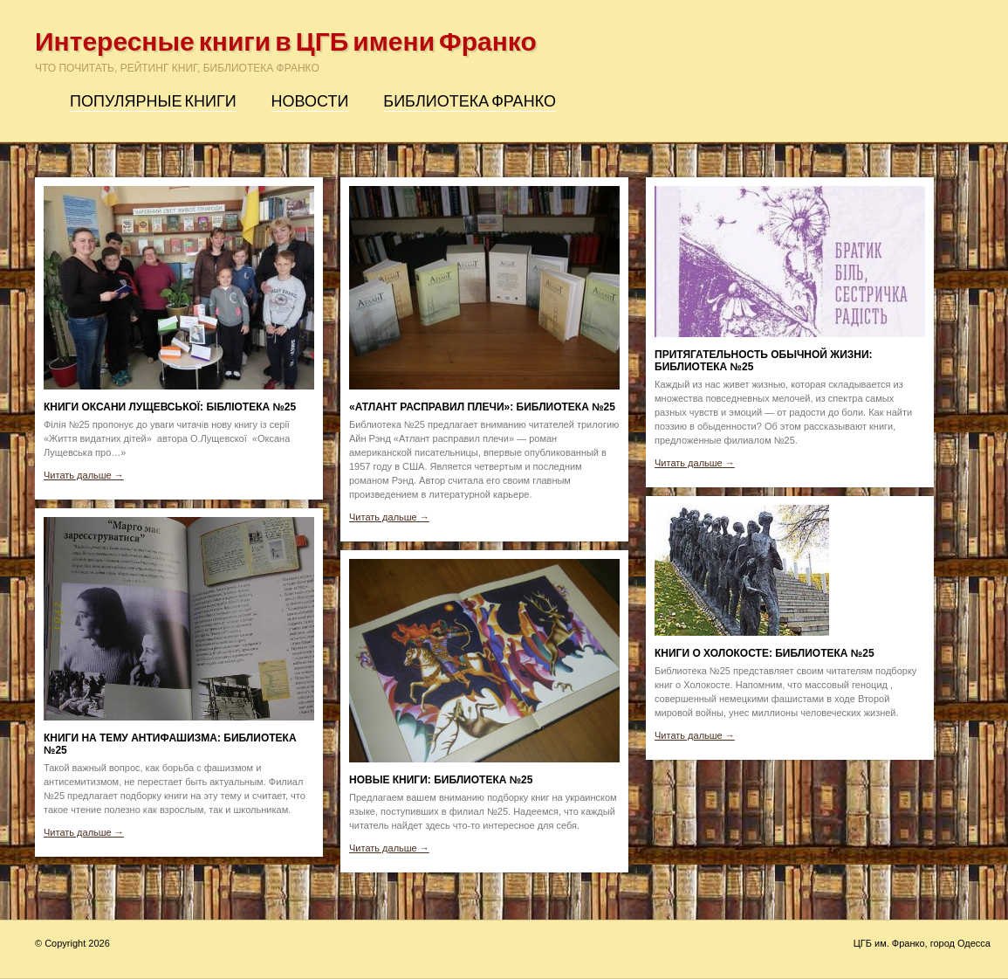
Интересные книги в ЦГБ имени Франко (286, 42)
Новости (310, 101)
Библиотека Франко (469, 101)
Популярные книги (153, 101)
